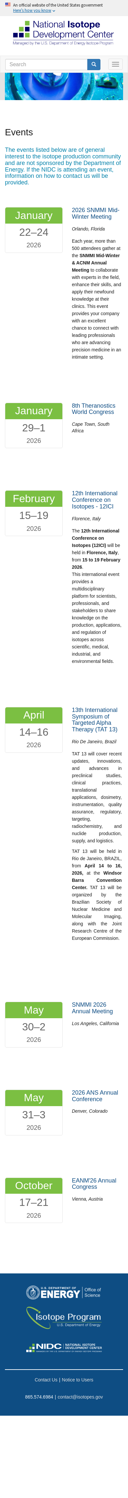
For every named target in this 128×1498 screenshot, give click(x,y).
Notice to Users (78, 1379)
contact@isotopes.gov (80, 1397)
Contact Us (46, 1379)
